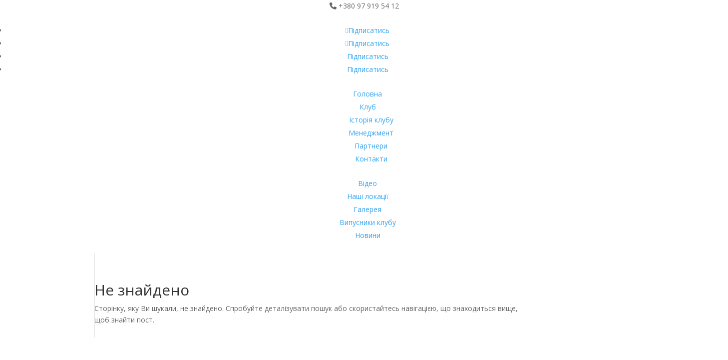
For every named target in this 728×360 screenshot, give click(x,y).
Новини (367, 235)
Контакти (371, 159)
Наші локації (367, 196)
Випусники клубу (368, 222)
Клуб (368, 107)
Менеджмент (371, 133)
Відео (367, 183)
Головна (367, 93)
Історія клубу (371, 119)
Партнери (371, 145)
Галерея (367, 209)
